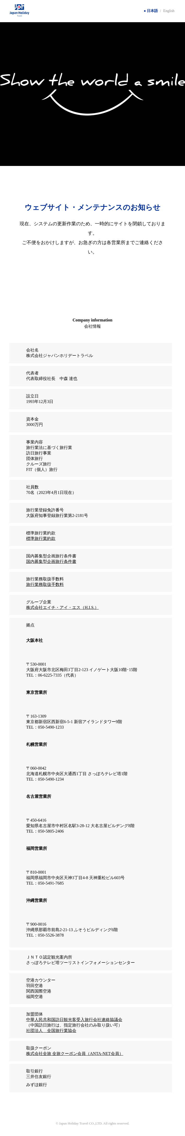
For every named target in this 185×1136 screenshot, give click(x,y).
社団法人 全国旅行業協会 (51, 1030)
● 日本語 (151, 11)
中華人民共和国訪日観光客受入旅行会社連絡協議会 (74, 1019)
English (169, 11)
